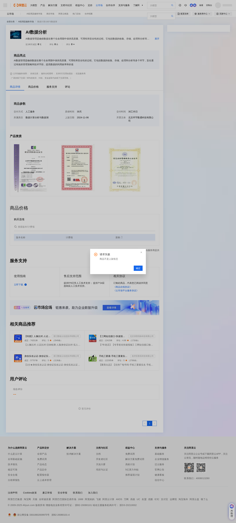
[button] (141, 252)
